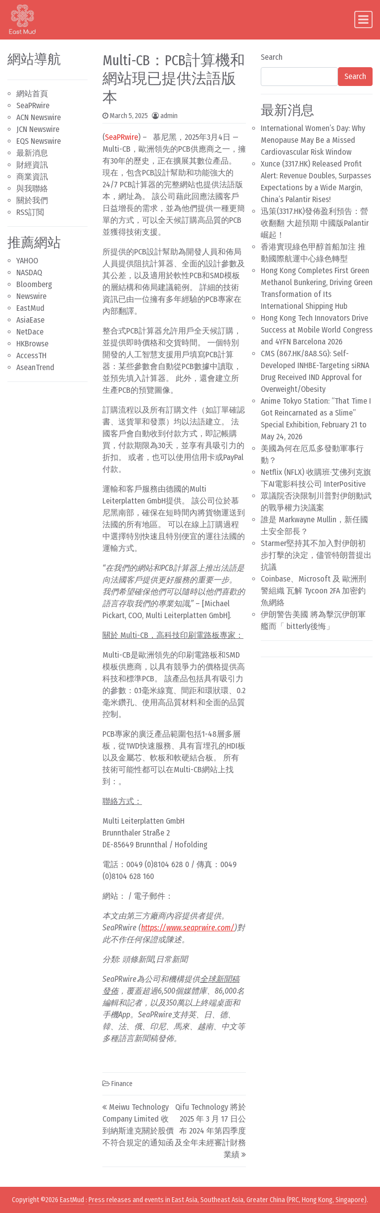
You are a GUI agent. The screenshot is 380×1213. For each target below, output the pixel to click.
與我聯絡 (32, 188)
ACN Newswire (38, 117)
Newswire (31, 296)
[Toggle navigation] (363, 19)
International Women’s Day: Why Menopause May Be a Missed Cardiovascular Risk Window (313, 140)
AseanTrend (35, 367)
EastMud (30, 308)
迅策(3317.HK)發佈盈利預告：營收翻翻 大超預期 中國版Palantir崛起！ (315, 223)
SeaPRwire (32, 105)
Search (272, 57)
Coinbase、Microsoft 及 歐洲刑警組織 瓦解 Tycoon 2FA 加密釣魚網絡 (313, 590)
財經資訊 (32, 164)
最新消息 (32, 153)
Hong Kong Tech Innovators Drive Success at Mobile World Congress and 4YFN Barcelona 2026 (317, 329)
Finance (122, 1084)
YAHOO (27, 260)
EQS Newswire (38, 141)
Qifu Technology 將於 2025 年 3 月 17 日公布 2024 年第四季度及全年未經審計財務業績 (210, 1130)
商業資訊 (32, 176)
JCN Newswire (37, 129)
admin (169, 116)
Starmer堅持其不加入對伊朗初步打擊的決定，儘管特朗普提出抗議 (316, 555)
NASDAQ (29, 272)
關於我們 (32, 200)
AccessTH (31, 355)
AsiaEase (30, 320)
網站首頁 (32, 93)
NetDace (30, 331)
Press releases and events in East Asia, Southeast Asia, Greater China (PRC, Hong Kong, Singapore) (228, 1200)
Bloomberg (34, 284)
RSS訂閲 (30, 212)
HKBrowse (32, 343)
